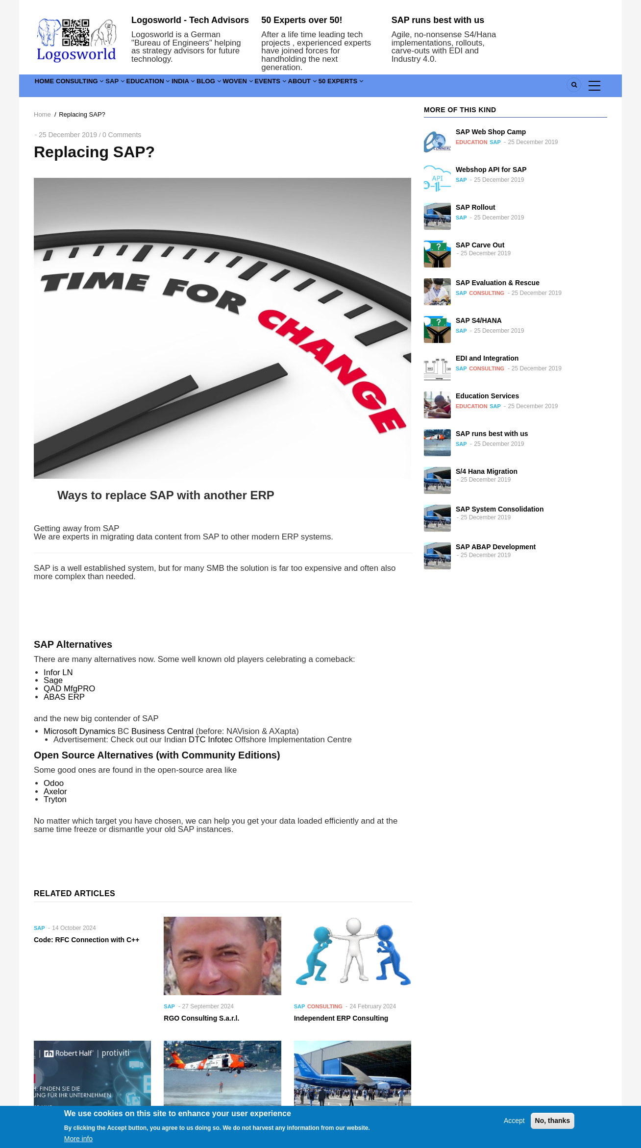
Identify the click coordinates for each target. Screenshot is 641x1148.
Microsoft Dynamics (79, 731)
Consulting (95, 87)
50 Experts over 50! (301, 20)
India (231, 87)
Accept (514, 1126)
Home (49, 87)
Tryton (55, 799)
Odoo (54, 783)
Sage (53, 680)
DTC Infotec (211, 739)
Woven (305, 87)
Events (349, 87)
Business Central (162, 731)
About (391, 87)
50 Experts (440, 87)
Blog (266, 87)
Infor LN (58, 672)
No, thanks (552, 1126)
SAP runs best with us (438, 20)
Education (184, 87)
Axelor (55, 791)
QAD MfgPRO (69, 688)
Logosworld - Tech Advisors (190, 20)
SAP (141, 87)
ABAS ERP (64, 697)
